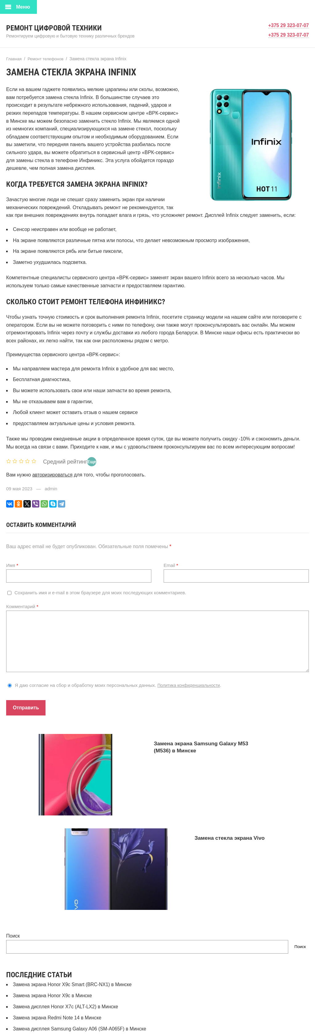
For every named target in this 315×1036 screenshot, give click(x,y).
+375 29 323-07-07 (288, 25)
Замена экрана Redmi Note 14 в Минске (58, 936)
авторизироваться (53, 474)
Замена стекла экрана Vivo (206, 825)
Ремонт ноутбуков (33, 1004)
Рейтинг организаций (37, 983)
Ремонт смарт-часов (36, 1015)
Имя (12, 565)
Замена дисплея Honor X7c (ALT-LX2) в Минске (67, 925)
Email (171, 565)
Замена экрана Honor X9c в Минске (53, 915)
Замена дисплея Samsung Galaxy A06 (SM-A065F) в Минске (81, 947)
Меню (23, 7)
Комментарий (22, 606)
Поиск (13, 855)
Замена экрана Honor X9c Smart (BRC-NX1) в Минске (74, 904)
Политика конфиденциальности (191, 684)
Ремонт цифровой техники (61, 27)
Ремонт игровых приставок (43, 993)
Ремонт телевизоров (36, 1026)
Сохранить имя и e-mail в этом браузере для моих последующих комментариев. (100, 592)
